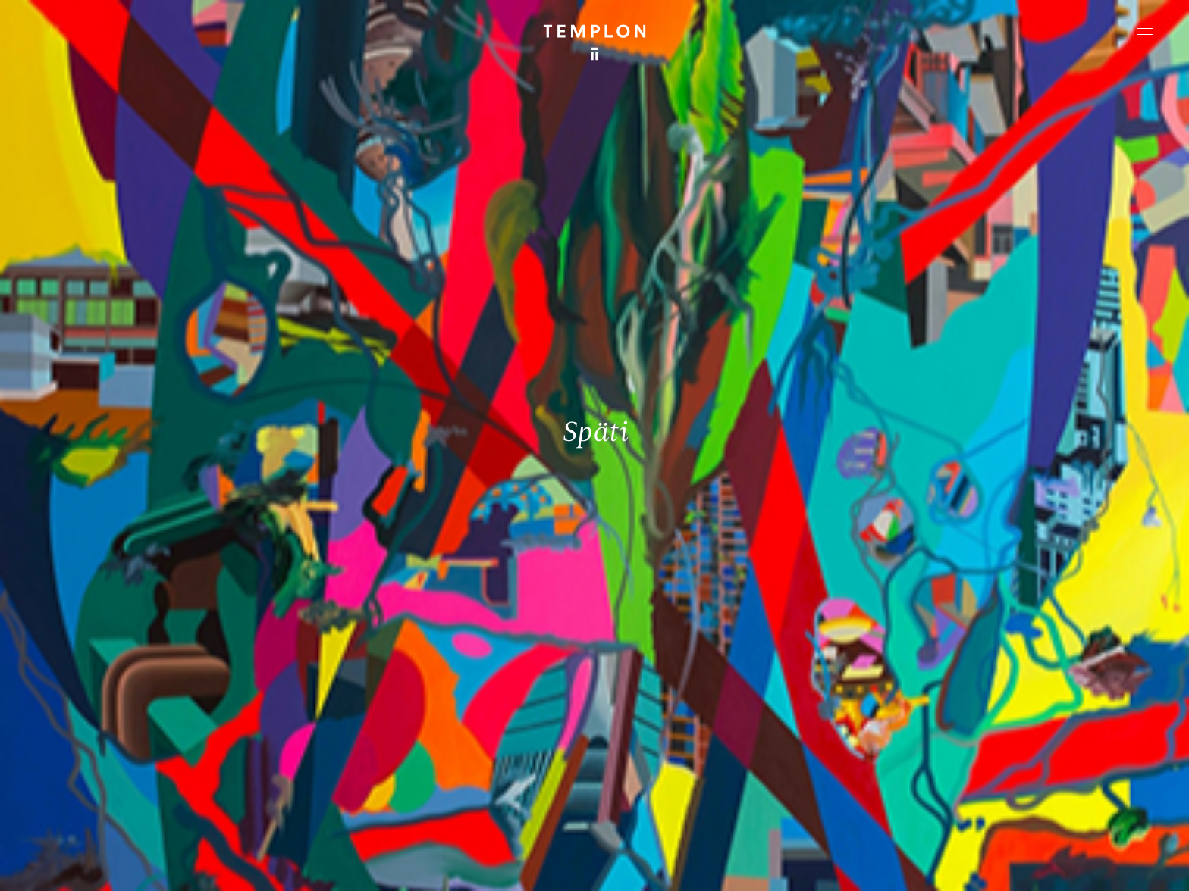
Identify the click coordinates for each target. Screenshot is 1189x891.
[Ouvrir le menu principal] (1145, 31)
